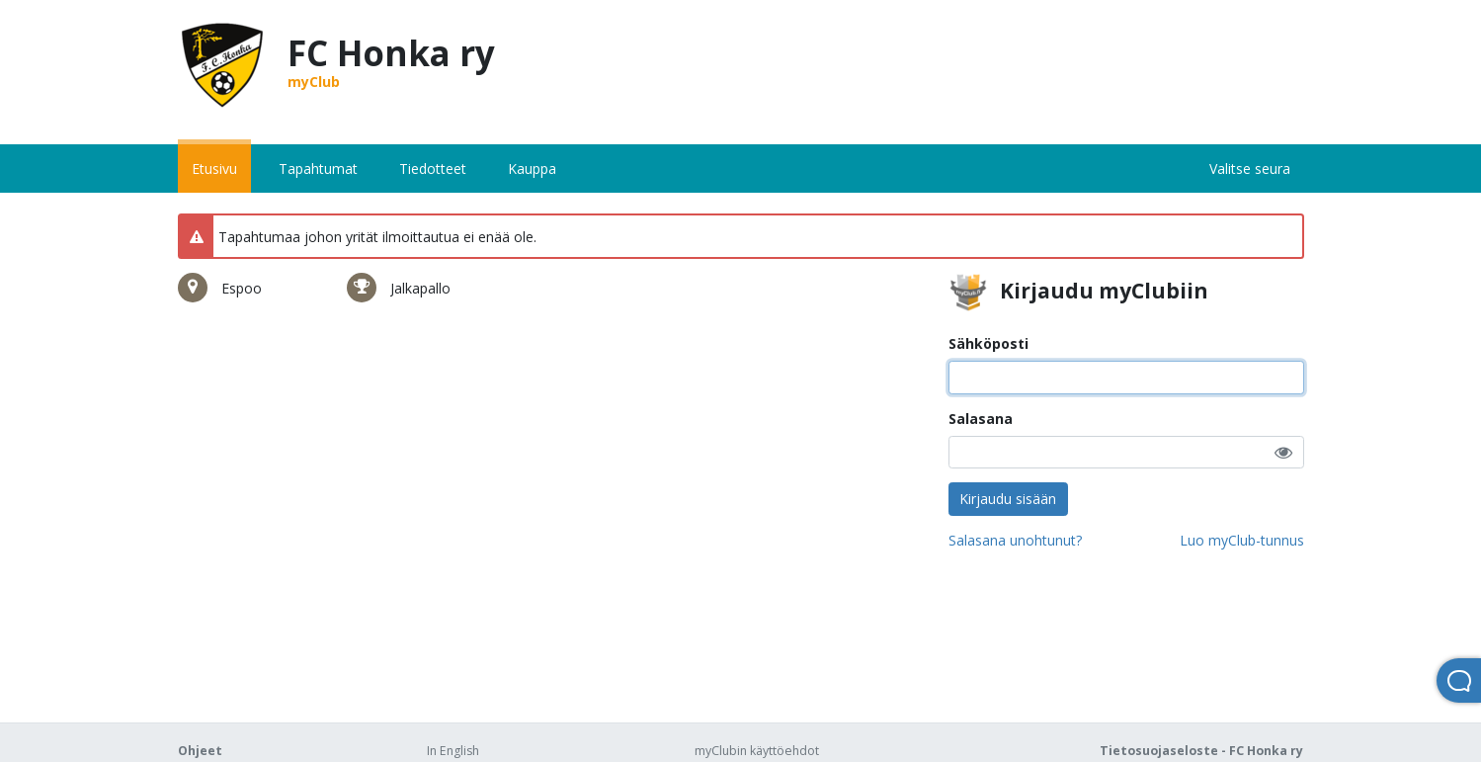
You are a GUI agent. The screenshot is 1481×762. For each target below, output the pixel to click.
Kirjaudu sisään (1007, 498)
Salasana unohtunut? (1015, 540)
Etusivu (214, 168)
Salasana (980, 418)
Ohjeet (200, 750)
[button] (1283, 452)
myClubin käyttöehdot (757, 750)
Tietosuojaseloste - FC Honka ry (1201, 750)
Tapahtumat (318, 168)
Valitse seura (1249, 168)
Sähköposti (988, 343)
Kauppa (532, 168)
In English (453, 750)
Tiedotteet (432, 168)
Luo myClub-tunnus (1242, 540)
